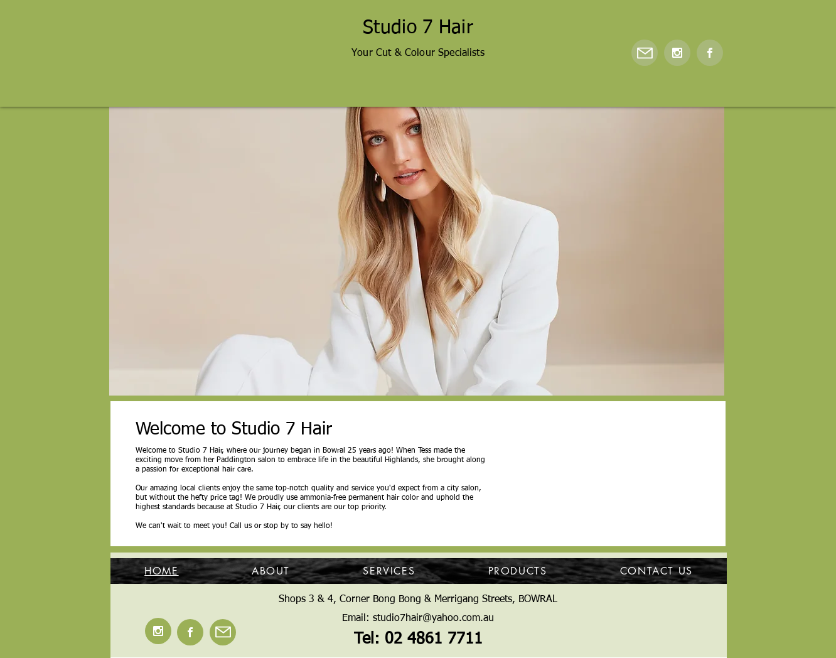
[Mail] (644, 53)
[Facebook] (710, 53)
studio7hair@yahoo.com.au (433, 618)
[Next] (706, 250)
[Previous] (126, 250)
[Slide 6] (396, 376)
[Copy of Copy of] (380, 375)
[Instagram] (677, 53)
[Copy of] (425, 376)
